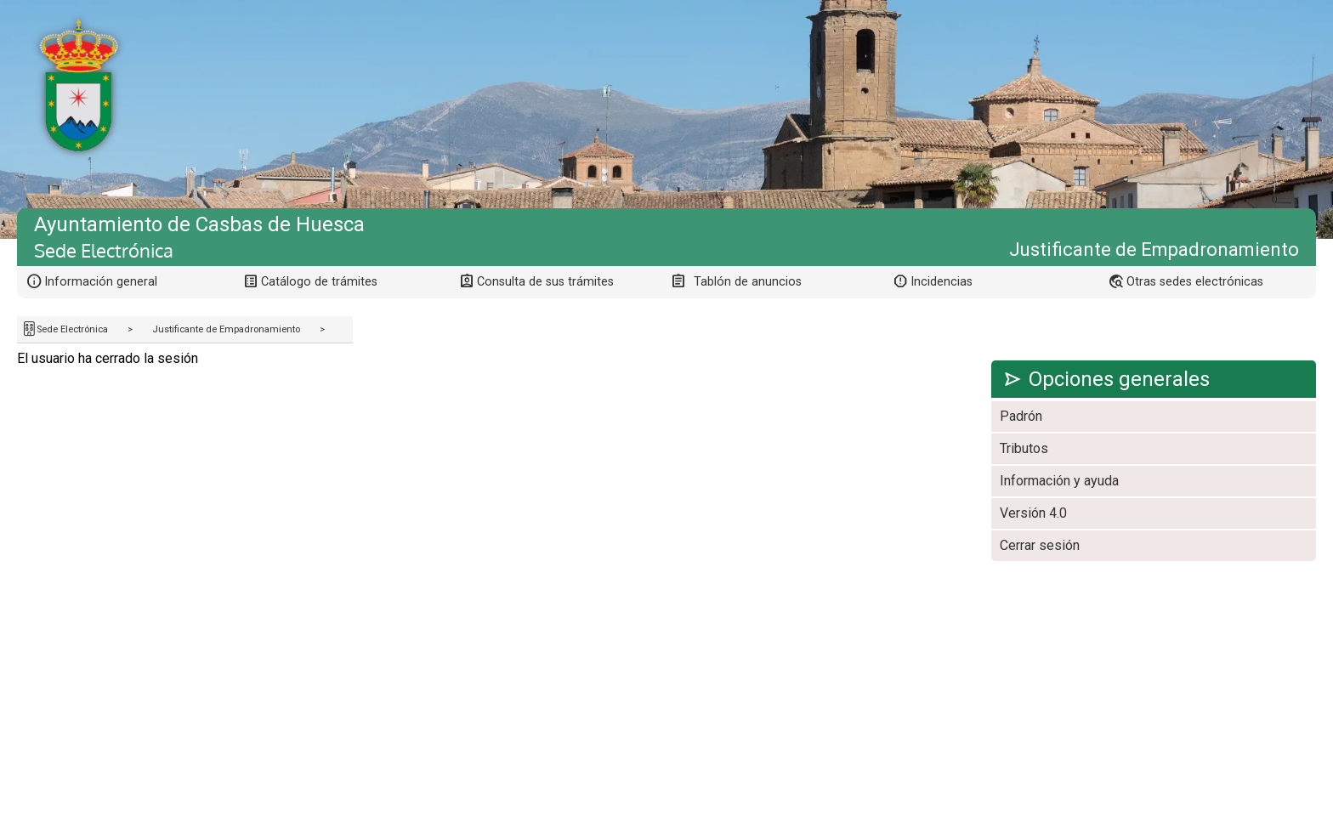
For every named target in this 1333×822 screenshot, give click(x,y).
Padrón (1021, 416)
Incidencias (941, 282)
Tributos (1024, 448)
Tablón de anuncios (748, 282)
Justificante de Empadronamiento (226, 329)
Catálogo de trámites (319, 282)
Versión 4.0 (1033, 513)
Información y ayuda (1059, 481)
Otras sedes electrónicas (1194, 282)
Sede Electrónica (72, 329)
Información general (100, 282)
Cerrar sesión (1040, 545)
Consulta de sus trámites (545, 282)
